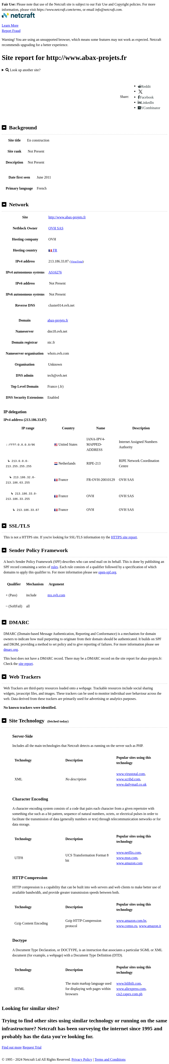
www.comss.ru (126, 926)
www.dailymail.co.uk (131, 784)
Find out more (12, 1047)
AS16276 (55, 272)
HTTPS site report (124, 537)
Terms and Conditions (110, 1059)
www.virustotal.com (130, 774)
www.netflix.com (128, 852)
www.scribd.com (128, 779)
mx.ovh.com (56, 595)
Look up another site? (23, 70)
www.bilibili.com (128, 983)
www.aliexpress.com (131, 989)
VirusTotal (76, 261)
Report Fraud (11, 31)
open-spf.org (107, 572)
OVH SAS (55, 228)
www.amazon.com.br (131, 921)
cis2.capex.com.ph (129, 994)
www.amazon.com (129, 863)
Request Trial (32, 1047)
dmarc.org (11, 649)
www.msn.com (127, 858)
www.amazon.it (150, 926)
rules (54, 567)
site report (25, 664)
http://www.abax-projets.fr (67, 217)
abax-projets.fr (58, 320)
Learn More (10, 25)
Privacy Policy (82, 1059)
